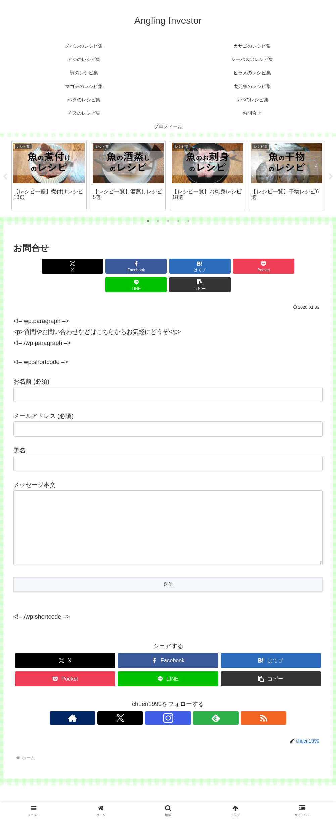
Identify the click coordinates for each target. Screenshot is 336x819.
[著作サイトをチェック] (137, 713)
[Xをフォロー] (152, 713)
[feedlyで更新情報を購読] (183, 713)
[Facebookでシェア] (90, 266)
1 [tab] (148, 221)
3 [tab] (168, 221)
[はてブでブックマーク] (141, 266)
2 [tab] (158, 221)
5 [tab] (188, 221)
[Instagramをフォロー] (168, 713)
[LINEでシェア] (246, 266)
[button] (298, 266)
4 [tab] (178, 221)
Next (331, 176)
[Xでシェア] (38, 266)
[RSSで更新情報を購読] (199, 713)
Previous (5, 176)
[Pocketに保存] (194, 266)
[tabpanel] (49, 175)
